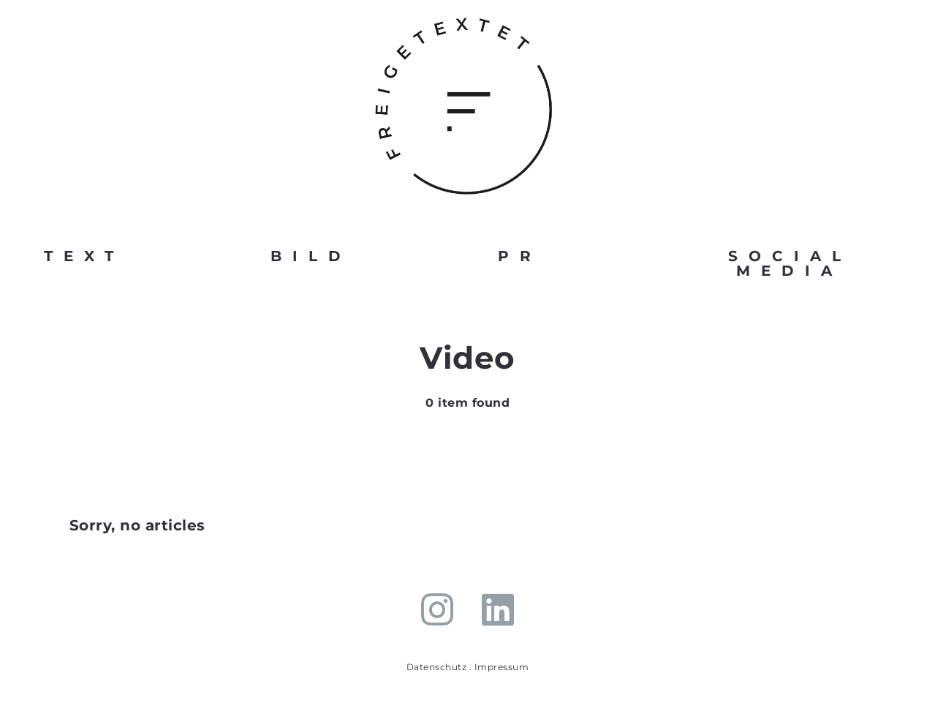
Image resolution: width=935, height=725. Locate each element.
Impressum (501, 666)
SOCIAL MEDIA (790, 263)
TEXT (84, 256)
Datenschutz (436, 666)
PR (520, 256)
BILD (311, 256)
